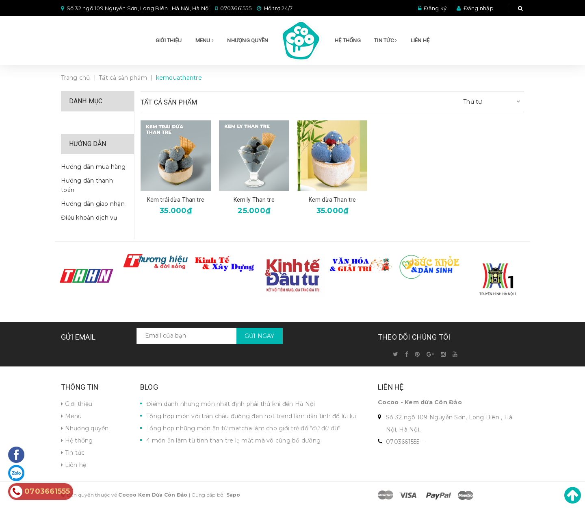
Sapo (233, 495)
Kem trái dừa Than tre (175, 199)
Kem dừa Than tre (332, 199)
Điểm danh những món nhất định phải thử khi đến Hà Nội (230, 404)
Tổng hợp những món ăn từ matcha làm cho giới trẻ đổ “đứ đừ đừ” (243, 428)
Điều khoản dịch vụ (89, 217)
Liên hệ (420, 40)
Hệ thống (348, 40)
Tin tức (385, 40)
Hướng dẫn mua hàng (93, 166)
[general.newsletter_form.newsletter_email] (209, 336)
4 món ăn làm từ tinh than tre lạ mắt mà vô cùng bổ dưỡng (233, 440)
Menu (204, 40)
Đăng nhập (479, 8)
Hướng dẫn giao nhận (93, 203)
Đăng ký (435, 8)
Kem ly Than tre (254, 199)
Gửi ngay (260, 336)
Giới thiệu (169, 40)
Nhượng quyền (247, 40)
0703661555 (235, 8)
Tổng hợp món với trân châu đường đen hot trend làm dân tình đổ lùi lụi (251, 416)
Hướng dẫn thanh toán (87, 185)
